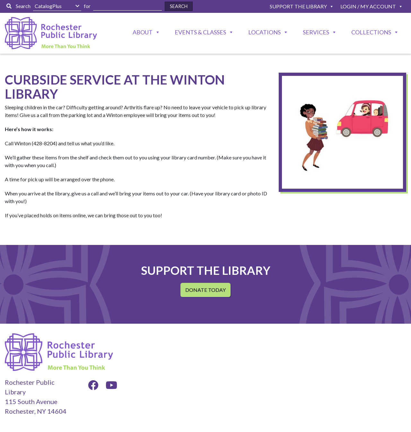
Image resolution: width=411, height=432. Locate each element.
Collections (371, 32)
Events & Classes (200, 32)
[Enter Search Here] (127, 6)
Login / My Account (368, 6)
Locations (264, 32)
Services (316, 32)
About (143, 32)
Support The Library (298, 6)
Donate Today (205, 290)
